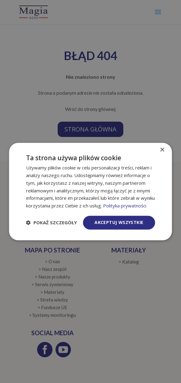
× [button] (162, 150)
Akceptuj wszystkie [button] (118, 222)
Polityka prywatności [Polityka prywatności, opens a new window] (124, 206)
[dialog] (90, 191)
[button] (51, 222)
